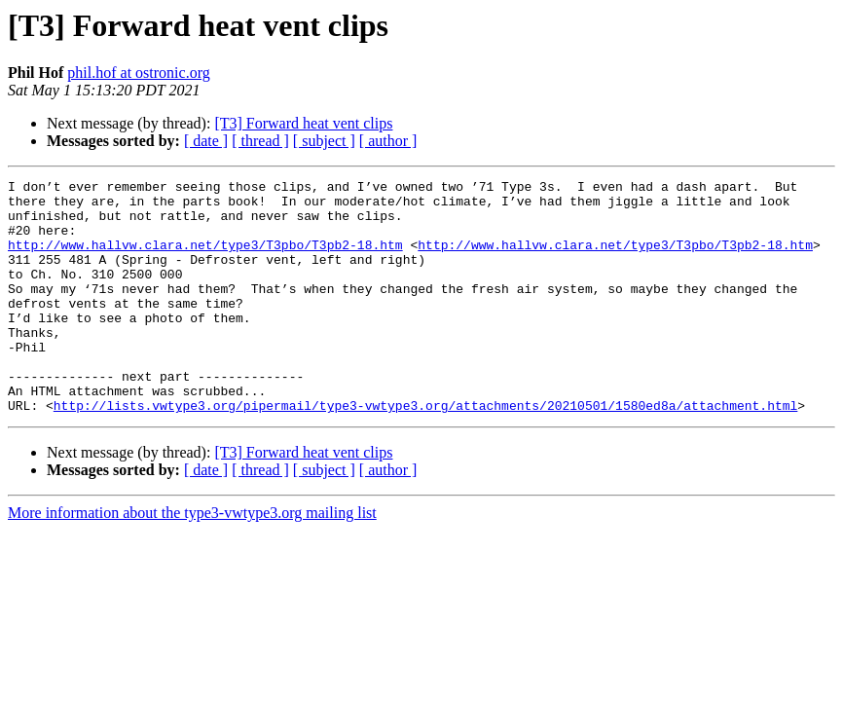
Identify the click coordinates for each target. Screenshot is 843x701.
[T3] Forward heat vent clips (303, 123)
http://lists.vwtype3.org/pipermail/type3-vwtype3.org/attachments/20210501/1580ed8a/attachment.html (425, 452)
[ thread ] (260, 140)
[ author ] (388, 140)
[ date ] (206, 140)
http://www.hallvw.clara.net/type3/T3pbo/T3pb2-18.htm (205, 259)
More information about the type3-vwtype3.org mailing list (192, 559)
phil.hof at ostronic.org (138, 72)
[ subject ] (324, 140)
